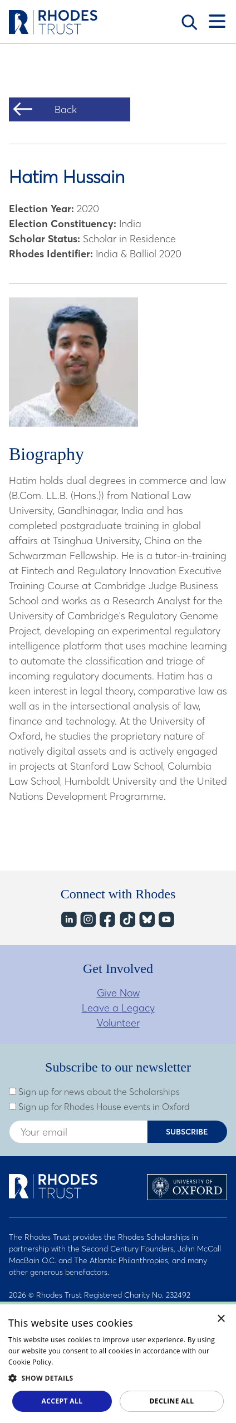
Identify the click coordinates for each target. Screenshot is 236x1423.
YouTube (165, 919)
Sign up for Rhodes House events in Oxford (99, 1106)
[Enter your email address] (78, 1132)
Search (189, 22)
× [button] (221, 1319)
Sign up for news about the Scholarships (94, 1091)
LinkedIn (68, 919)
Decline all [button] (172, 1401)
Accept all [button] (62, 1401)
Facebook (107, 919)
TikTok (126, 919)
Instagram (87, 919)
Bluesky (146, 919)
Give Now (118, 992)
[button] (118, 1378)
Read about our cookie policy (102, 1362)
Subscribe (187, 1132)
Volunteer (118, 1022)
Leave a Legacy (118, 1007)
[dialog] (118, 1362)
